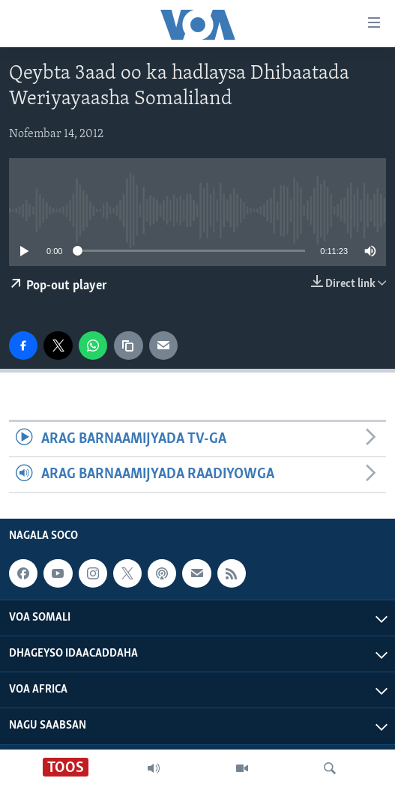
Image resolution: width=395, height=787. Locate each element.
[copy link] (128, 345)
